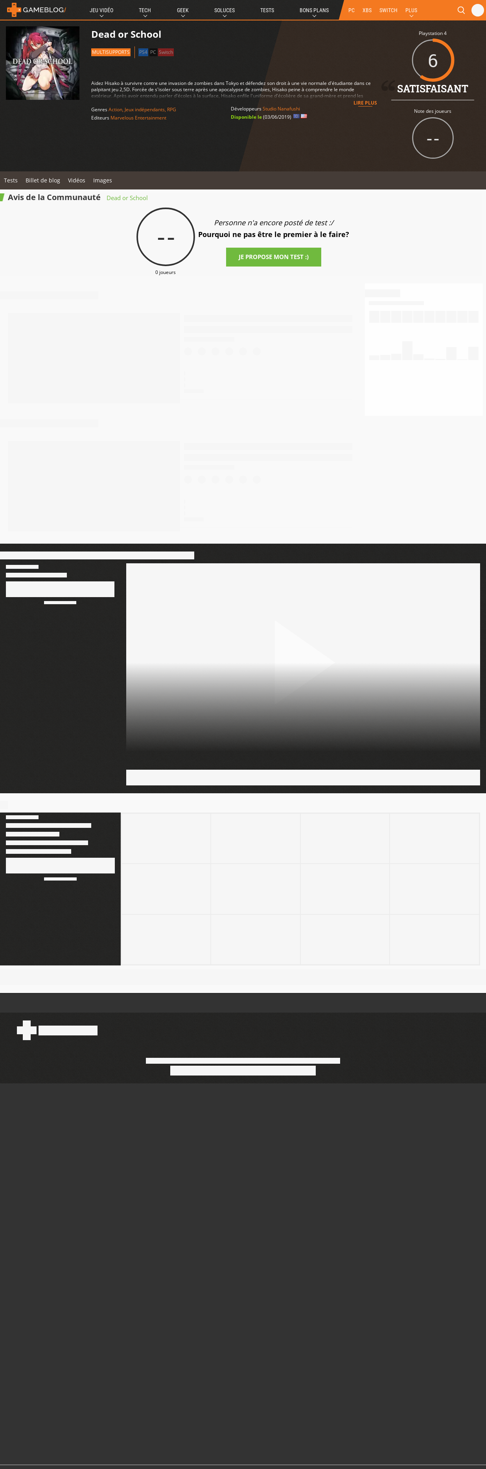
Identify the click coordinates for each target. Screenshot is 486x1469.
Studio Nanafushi (281, 108)
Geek (183, 10)
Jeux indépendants (145, 109)
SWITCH (388, 10)
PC (351, 10)
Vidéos (76, 180)
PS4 (143, 52)
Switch (166, 52)
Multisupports (111, 52)
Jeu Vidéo (101, 10)
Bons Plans (314, 10)
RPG (171, 109)
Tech (145, 10)
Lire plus (365, 102)
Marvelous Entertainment (138, 117)
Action (115, 109)
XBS (367, 10)
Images (102, 180)
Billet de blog (43, 180)
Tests (267, 10)
